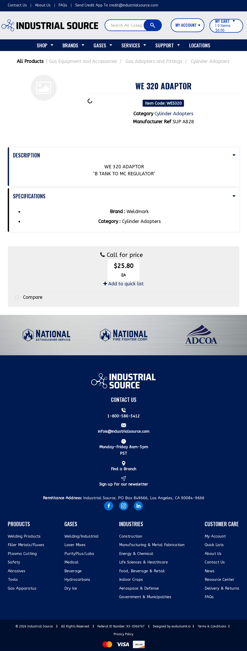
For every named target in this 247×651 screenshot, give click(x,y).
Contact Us (17, 5)
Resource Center (219, 579)
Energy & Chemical (136, 553)
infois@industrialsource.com (123, 431)
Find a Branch (123, 469)
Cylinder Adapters (210, 61)
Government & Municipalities (145, 597)
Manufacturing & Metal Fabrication (151, 544)
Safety (14, 562)
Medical (71, 562)
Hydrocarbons (77, 579)
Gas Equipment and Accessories (83, 61)
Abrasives (16, 571)
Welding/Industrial (81, 536)
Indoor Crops (131, 579)
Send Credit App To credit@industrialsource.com (116, 5)
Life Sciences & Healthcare (143, 562)
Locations (199, 45)
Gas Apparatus (22, 588)
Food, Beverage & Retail (142, 571)
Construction (130, 536)
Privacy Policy (123, 634)
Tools (13, 579)
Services (130, 45)
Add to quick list (123, 284)
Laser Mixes (75, 544)
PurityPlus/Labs (79, 553)
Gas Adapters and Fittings (154, 61)
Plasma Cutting (22, 553)
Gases (100, 45)
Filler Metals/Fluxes (26, 544)
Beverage (73, 571)
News (209, 571)
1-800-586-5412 (123, 416)
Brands (70, 45)
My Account (215, 536)
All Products (30, 61)
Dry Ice (70, 588)
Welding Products (24, 536)
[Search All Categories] (133, 25)
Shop (42, 45)
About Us (43, 5)
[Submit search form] (153, 25)
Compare (27, 297)
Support (164, 45)
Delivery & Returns (222, 588)
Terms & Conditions (211, 626)
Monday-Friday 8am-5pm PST (123, 450)
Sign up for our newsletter (123, 484)
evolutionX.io (181, 626)
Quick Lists (214, 544)
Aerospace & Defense (139, 588)
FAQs (63, 5)
